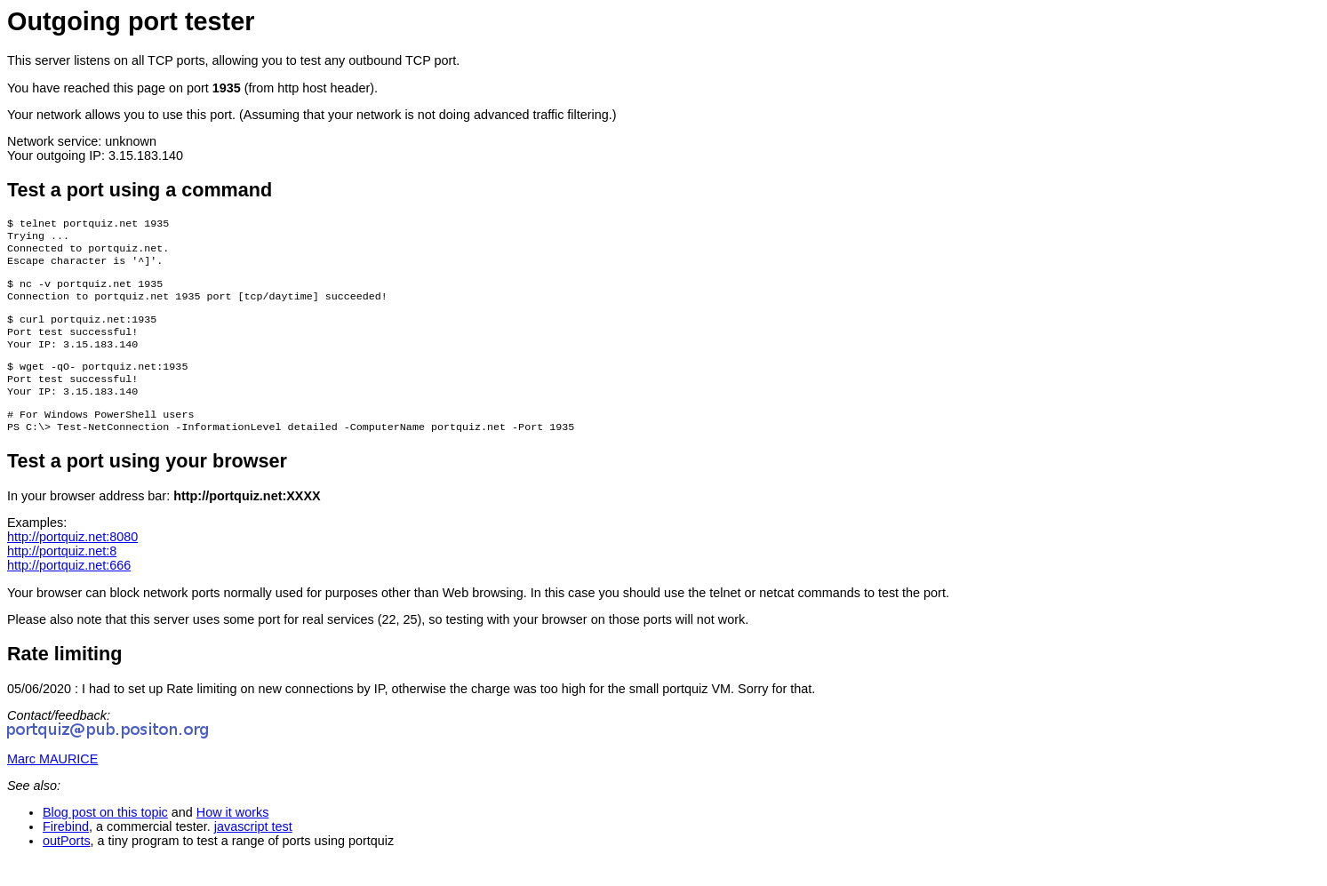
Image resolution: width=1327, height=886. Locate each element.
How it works (232, 837)
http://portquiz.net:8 (61, 576)
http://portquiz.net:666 (69, 590)
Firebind (66, 851)
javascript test (253, 851)
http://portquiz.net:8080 (72, 562)
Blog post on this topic (105, 837)
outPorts (67, 865)
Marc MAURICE (52, 784)
